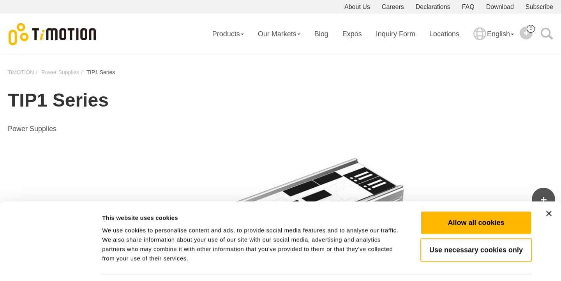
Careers (393, 7)
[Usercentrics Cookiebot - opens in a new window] (50, 266)
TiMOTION (21, 72)
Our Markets (279, 34)
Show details (409, 265)
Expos (352, 34)
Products (228, 34)
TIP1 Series (100, 72)
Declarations (433, 7)
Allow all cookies (476, 199)
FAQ (468, 7)
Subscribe (539, 7)
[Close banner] (549, 189)
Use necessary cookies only (476, 226)
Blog (321, 34)
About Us (357, 7)
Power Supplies (60, 72)
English (493, 39)
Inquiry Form (395, 34)
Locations (444, 34)
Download (500, 7)
